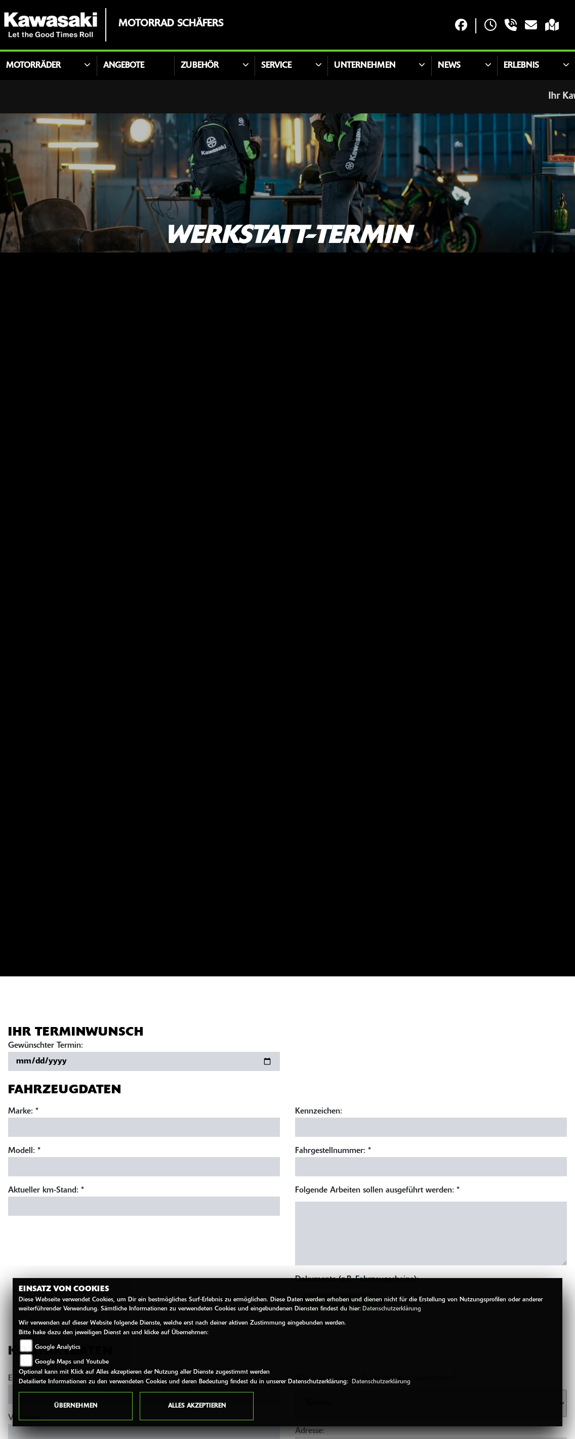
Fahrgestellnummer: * (333, 1153)
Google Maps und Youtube (72, 1362)
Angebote (123, 66)
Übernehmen (75, 1406)
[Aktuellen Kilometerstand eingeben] (144, 1208)
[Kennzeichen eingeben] (431, 1129)
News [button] (449, 66)
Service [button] (276, 66)
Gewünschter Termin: (45, 1048)
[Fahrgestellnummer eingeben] (431, 1168)
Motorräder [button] (33, 66)
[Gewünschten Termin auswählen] (144, 1063)
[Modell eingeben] (144, 1168)
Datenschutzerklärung (391, 1309)
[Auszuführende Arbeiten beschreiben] (431, 1235)
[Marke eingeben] (144, 1129)
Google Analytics (57, 1347)
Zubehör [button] (200, 66)
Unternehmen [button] (364, 66)
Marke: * (23, 1113)
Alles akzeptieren (197, 1406)
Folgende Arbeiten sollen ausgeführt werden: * (377, 1192)
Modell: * (24, 1153)
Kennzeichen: (318, 1113)
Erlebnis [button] (521, 66)
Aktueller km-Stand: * (46, 1192)
